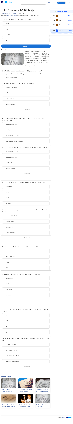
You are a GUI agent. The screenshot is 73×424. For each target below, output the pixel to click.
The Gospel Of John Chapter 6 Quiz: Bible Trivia (42, 405)
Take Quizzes (51, 2)
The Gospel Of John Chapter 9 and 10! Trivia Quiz (25, 390)
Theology (14, 13)
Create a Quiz (61, 2)
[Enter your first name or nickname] (12, 77)
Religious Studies (6, 13)
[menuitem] (52, 3)
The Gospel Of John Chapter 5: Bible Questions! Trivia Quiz (8, 405)
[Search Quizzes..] (33, 3)
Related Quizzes (6, 376)
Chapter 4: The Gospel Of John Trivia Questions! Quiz (42, 390)
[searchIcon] (44, 2)
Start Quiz (26, 46)
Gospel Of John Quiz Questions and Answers (7, 390)
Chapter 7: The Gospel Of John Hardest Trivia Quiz (24, 405)
